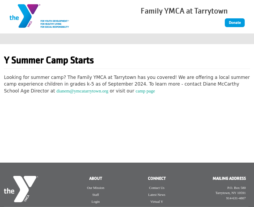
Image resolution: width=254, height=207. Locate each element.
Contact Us (157, 188)
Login (96, 202)
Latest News (156, 195)
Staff (95, 195)
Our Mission (95, 188)
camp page (145, 91)
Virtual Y (156, 202)
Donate (235, 22)
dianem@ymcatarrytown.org (82, 91)
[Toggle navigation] (246, 38)
